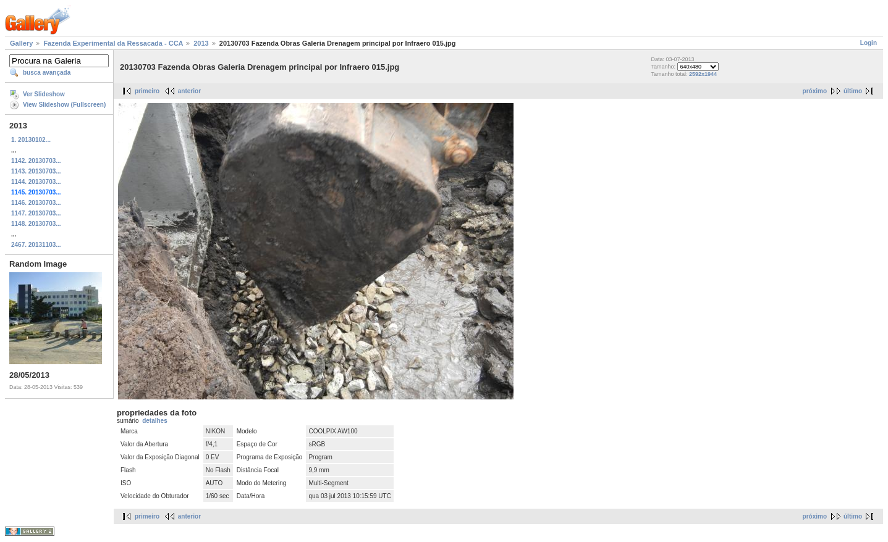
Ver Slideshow (44, 94)
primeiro (147, 91)
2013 (200, 43)
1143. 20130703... (36, 171)
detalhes (154, 420)
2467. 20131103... (36, 244)
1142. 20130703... (36, 160)
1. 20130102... (31, 139)
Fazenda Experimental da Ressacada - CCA (113, 43)
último (853, 91)
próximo (815, 91)
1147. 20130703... (36, 213)
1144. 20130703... (36, 181)
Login (868, 43)
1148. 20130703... (36, 223)
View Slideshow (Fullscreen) (64, 104)
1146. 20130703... (36, 202)
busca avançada (46, 72)
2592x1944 (703, 74)
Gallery (21, 43)
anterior (189, 91)
